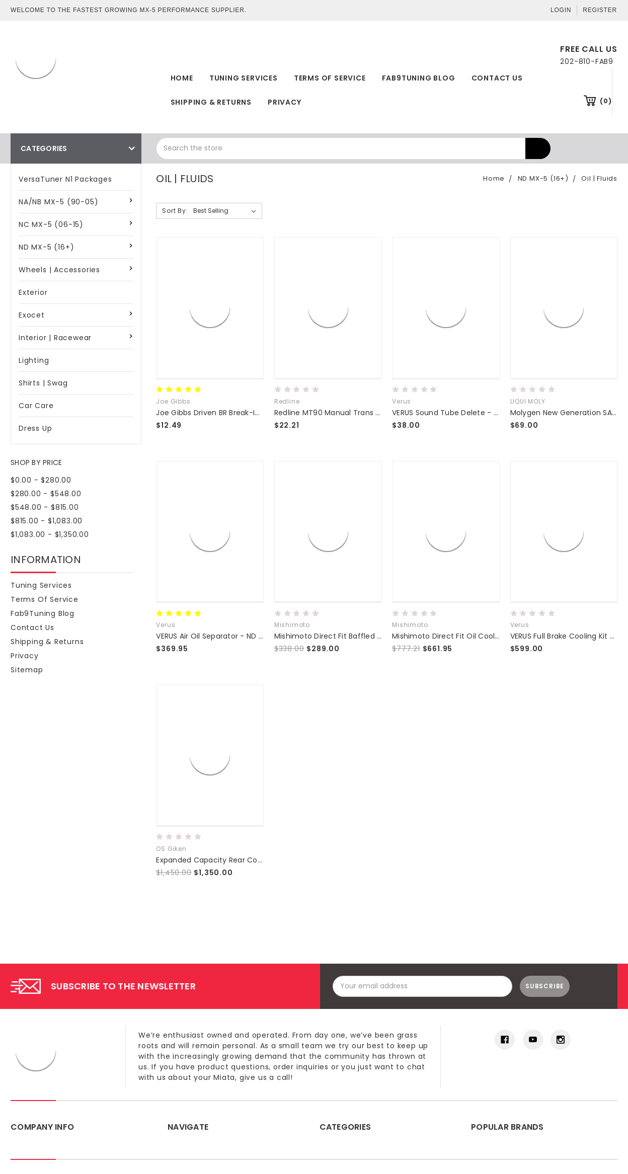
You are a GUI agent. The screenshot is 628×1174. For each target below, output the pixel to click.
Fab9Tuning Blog (418, 78)
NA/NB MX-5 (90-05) (58, 202)
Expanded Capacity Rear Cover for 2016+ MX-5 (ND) (250, 860)
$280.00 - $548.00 (46, 494)
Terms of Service (330, 78)
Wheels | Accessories (59, 270)
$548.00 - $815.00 (45, 507)
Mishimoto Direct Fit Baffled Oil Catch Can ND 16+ (364, 636)
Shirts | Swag (43, 383)
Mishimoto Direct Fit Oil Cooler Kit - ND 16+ (468, 636)
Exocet (32, 315)
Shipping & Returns (211, 102)
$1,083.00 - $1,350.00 (50, 534)
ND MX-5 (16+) (46, 247)
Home (182, 78)
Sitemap (27, 670)
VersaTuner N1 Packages (65, 179)
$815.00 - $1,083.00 (47, 521)
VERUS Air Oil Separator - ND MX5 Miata (226, 636)
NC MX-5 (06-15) (51, 224)
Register (600, 10)
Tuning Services (243, 78)
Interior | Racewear (55, 338)
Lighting (34, 360)
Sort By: (175, 210)
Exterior (33, 292)
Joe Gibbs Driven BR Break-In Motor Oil (225, 413)
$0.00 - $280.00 (41, 480)
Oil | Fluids (599, 178)
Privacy (284, 102)
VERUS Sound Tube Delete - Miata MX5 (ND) (471, 413)
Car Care (36, 406)
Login (561, 10)
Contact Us (497, 78)
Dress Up (35, 428)
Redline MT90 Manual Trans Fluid (333, 413)
